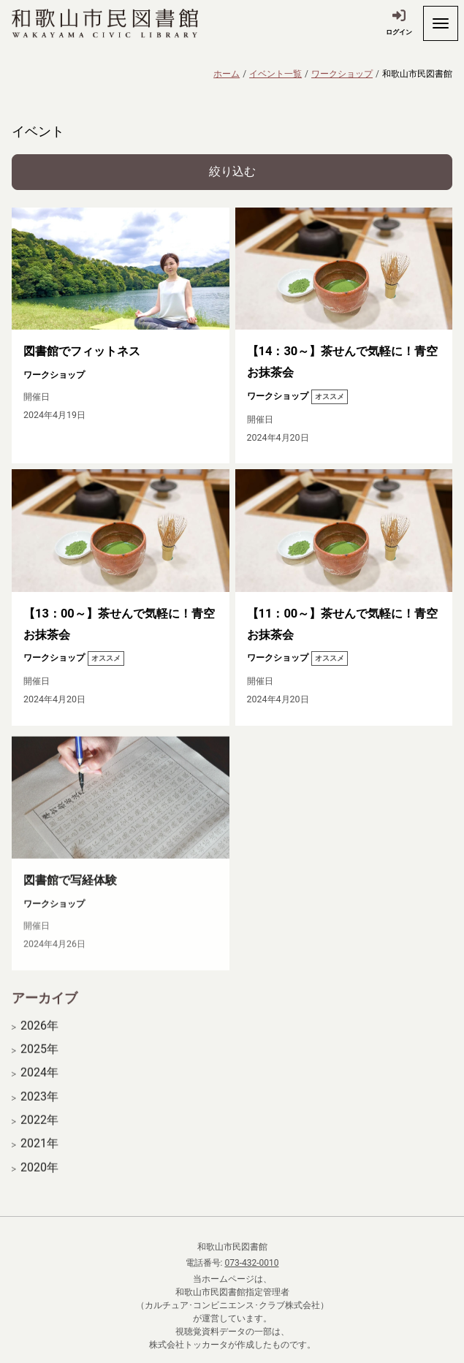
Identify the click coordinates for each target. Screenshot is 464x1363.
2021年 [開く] (39, 1156)
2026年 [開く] (39, 1037)
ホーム (226, 74)
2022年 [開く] (39, 1132)
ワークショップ (342, 74)
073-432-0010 (251, 1263)
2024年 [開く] (39, 1085)
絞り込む (232, 171)
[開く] (440, 23)
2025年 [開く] (39, 1061)
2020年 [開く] (39, 1180)
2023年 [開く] (39, 1109)
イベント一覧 (275, 74)
